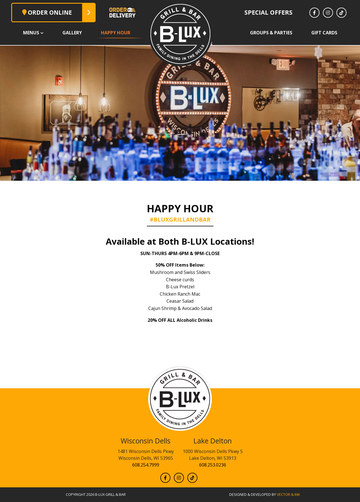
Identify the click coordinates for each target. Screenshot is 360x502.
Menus (31, 33)
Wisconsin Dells (145, 440)
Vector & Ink (288, 494)
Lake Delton (213, 440)
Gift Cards (324, 33)
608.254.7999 (145, 465)
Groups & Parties (271, 33)
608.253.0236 (212, 465)
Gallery (72, 33)
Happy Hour (115, 33)
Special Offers (268, 12)
